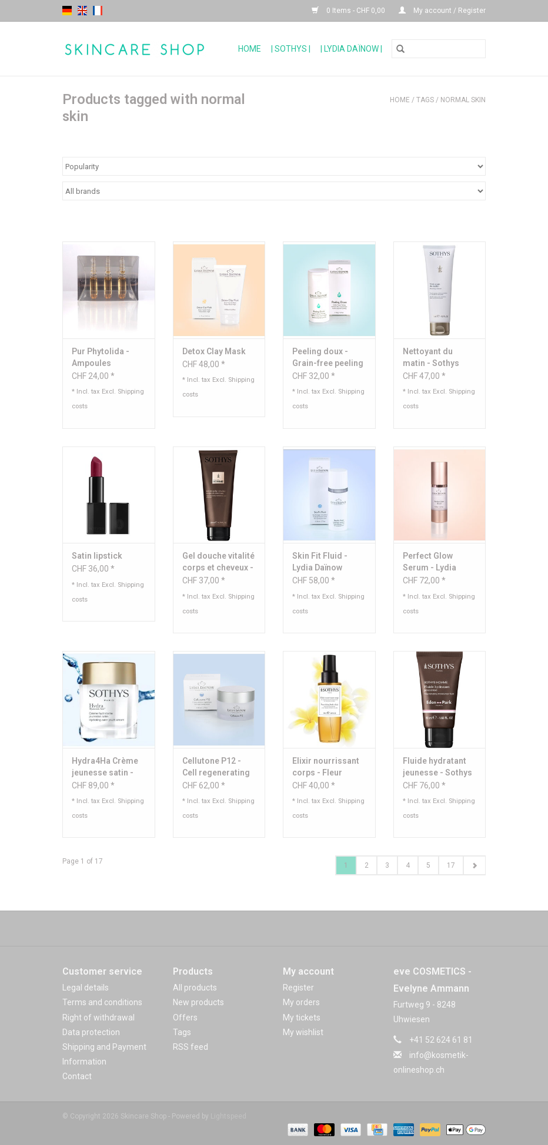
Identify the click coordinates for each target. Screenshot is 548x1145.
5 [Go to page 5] (428, 865)
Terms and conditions (102, 1002)
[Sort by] (274, 166)
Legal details (85, 987)
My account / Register (442, 10)
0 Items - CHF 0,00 (349, 10)
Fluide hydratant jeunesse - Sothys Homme (437, 767)
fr (97, 10)
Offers (185, 1017)
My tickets (301, 1017)
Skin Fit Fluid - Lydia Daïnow (319, 561)
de (67, 10)
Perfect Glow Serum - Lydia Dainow (429, 562)
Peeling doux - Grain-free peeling (327, 357)
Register (298, 987)
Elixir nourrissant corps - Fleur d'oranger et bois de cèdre (325, 767)
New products (198, 1002)
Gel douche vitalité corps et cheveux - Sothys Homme (218, 562)
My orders (301, 1002)
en (82, 10)
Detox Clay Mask (214, 351)
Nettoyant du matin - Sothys (431, 357)
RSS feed (190, 1047)
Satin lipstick (97, 555)
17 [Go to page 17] (451, 865)
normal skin (463, 100)
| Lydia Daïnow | (351, 48)
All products (195, 987)
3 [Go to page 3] (387, 865)
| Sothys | (290, 48)
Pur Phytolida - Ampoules (100, 357)
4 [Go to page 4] (408, 865)
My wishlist (303, 1032)
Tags (425, 100)
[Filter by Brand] (274, 191)
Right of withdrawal (98, 1017)
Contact (77, 1076)
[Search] (439, 48)
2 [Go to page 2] (367, 865)
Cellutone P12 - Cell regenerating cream (216, 767)
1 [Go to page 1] (346, 865)
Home (249, 48)
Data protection (91, 1032)
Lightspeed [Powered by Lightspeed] (228, 1116)
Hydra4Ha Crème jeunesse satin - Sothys (105, 767)
